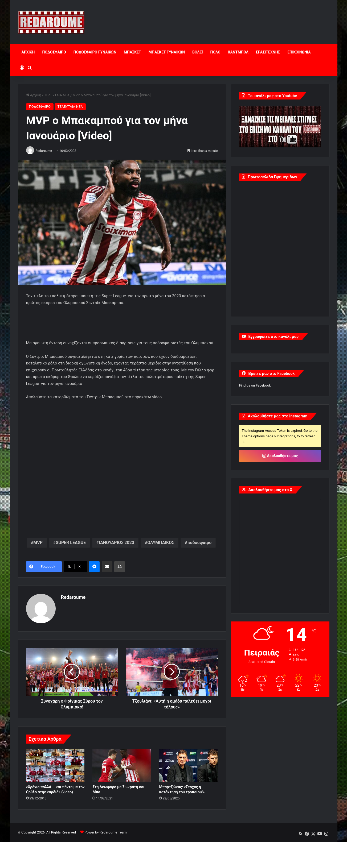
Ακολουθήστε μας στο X (270, 489)
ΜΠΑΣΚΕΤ (132, 52)
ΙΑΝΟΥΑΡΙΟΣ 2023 (116, 542)
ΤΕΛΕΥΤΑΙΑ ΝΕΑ (57, 95)
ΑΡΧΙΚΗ (28, 52)
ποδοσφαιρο (199, 542)
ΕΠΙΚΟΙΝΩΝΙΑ (299, 52)
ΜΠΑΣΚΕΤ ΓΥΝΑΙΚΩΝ (167, 52)
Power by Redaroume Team (105, 832)
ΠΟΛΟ (215, 52)
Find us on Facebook (255, 385)
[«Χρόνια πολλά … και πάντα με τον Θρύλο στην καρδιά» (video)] (55, 765)
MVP (38, 542)
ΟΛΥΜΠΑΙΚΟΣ (160, 542)
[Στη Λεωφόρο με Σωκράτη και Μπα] (121, 765)
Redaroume (43, 151)
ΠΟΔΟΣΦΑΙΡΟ (54, 52)
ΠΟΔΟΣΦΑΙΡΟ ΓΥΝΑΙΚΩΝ (95, 52)
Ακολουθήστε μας (280, 456)
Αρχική (33, 95)
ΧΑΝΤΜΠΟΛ (238, 52)
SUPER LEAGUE (71, 542)
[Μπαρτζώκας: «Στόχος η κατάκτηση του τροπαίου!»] (188, 765)
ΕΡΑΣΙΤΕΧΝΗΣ (268, 52)
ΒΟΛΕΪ (197, 52)
